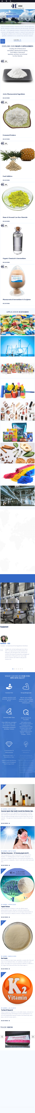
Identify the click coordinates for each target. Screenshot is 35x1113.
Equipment (4, 627)
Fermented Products (9, 161)
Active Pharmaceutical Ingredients (14, 120)
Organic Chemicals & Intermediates (14, 284)
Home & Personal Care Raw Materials (15, 243)
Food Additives (7, 202)
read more (6, 124)
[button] (12, 668)
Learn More (17, 40)
